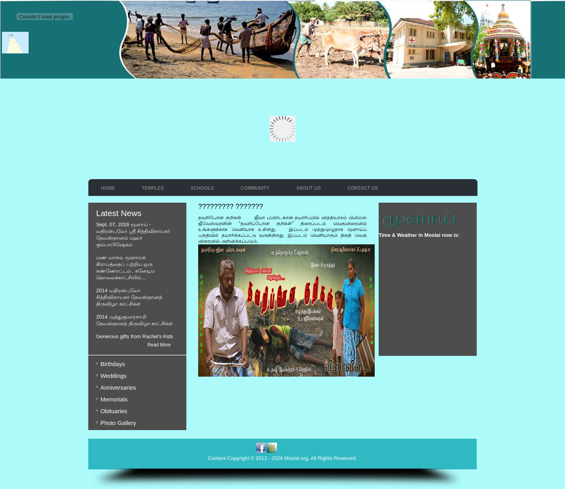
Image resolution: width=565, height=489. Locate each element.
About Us (308, 188)
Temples (153, 188)
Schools (202, 188)
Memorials (114, 399)
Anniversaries (118, 387)
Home (108, 188)
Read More (159, 345)
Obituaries (113, 411)
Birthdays (112, 364)
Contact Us (363, 188)
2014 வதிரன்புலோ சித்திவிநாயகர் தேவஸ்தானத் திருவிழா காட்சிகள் (129, 297)
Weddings (113, 375)
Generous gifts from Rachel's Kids (134, 336)
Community (255, 188)
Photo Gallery (118, 422)
